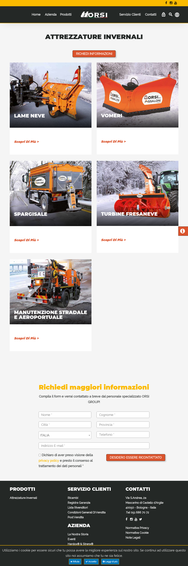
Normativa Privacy (137, 528)
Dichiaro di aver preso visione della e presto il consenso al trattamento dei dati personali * (66, 460)
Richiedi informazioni (94, 54)
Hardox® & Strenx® (80, 544)
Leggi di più (110, 561)
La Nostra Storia (78, 534)
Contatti (150, 14)
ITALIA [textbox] (44, 435)
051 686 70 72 (140, 512)
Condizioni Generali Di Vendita (87, 512)
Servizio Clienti (130, 14)
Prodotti (65, 14)
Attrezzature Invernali (23, 498)
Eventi (71, 539)
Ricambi (73, 498)
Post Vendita (76, 517)
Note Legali (133, 537)
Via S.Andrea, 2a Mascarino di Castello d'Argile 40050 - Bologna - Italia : (144, 505)
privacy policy (49, 460)
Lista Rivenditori (78, 507)
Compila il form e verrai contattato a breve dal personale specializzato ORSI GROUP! (94, 399)
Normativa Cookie (137, 532)
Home (36, 14)
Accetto (91, 561)
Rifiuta (75, 561)
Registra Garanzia (79, 502)
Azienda (51, 14)
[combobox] (65, 435)
